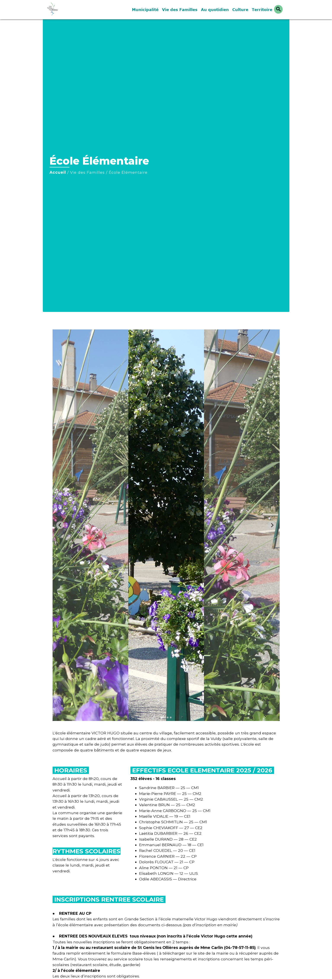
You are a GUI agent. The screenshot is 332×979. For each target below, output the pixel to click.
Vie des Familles (87, 172)
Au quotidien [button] (215, 9)
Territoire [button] (262, 9)
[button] (278, 9)
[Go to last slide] (60, 525)
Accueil (58, 172)
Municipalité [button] (145, 9)
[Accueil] (73, 10)
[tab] (161, 717)
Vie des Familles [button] (179, 9)
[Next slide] (272, 525)
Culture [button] (240, 9)
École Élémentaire (128, 172)
